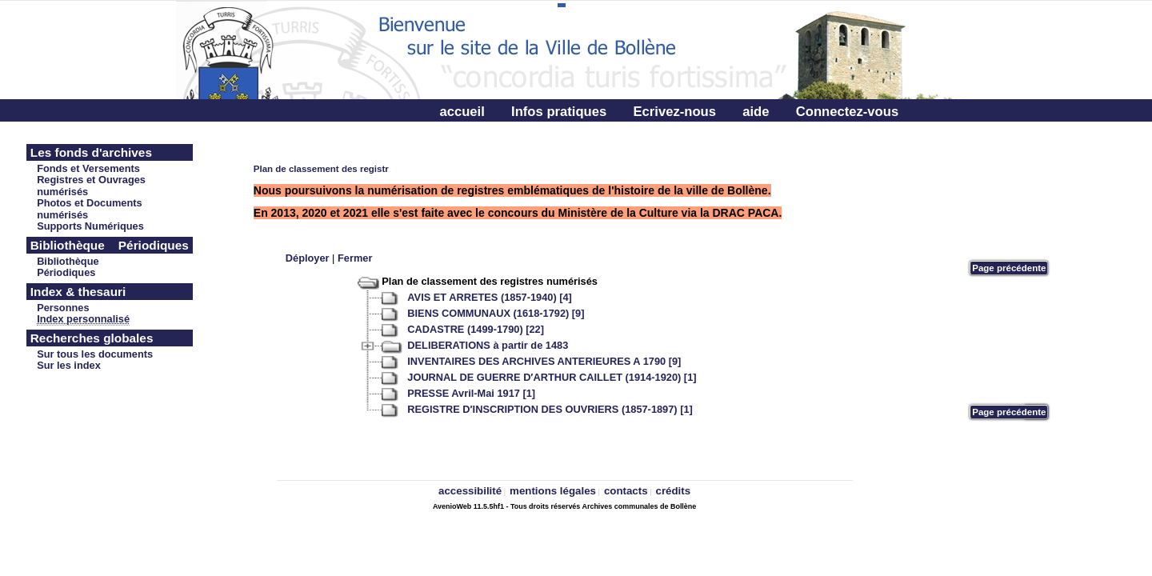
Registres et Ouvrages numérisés (91, 186)
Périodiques (66, 272)
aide (755, 111)
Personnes (63, 308)
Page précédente (1009, 268)
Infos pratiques (558, 111)
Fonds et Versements (88, 168)
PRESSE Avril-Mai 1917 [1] (471, 393)
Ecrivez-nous (674, 111)
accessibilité (470, 491)
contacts (626, 491)
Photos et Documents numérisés (89, 209)
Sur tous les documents (95, 354)
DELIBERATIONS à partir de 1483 (487, 345)
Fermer (355, 258)
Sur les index (69, 365)
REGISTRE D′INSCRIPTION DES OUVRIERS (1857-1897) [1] (550, 409)
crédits (673, 491)
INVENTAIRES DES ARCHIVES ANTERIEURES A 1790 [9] (544, 361)
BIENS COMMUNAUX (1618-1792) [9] (495, 313)
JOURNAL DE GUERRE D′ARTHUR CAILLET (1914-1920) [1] (551, 377)
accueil (461, 111)
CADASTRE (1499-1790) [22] (475, 329)
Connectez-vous (847, 111)
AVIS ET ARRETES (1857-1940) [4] (489, 297)
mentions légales (553, 491)
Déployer (308, 258)
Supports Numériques (90, 226)
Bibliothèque (68, 261)
